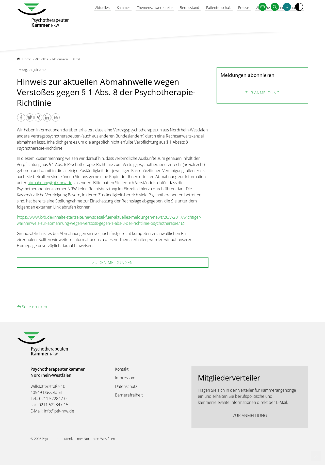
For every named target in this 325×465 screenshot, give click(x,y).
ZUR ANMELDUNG (262, 93)
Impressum (125, 378)
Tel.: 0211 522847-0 (49, 398)
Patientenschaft (214, 19)
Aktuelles (91, 19)
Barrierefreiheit (129, 395)
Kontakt (121, 369)
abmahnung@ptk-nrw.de (50, 182)
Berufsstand (183, 19)
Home (24, 59)
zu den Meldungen (112, 262)
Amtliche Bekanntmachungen (278, 19)
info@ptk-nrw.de (59, 411)
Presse (240, 19)
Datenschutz (126, 386)
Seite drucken (32, 306)
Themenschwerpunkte (146, 19)
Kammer (113, 19)
